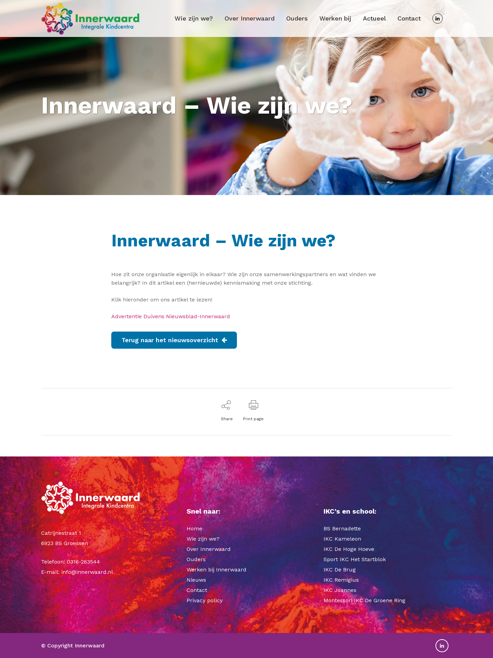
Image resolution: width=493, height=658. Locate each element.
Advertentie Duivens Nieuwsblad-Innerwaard (170, 316)
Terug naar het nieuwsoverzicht (174, 340)
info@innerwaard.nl (87, 572)
